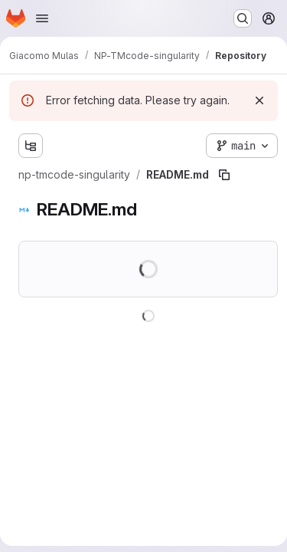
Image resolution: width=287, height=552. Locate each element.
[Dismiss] (259, 100)
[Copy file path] (224, 175)
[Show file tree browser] (30, 145)
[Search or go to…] (242, 18)
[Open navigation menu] (42, 18)
